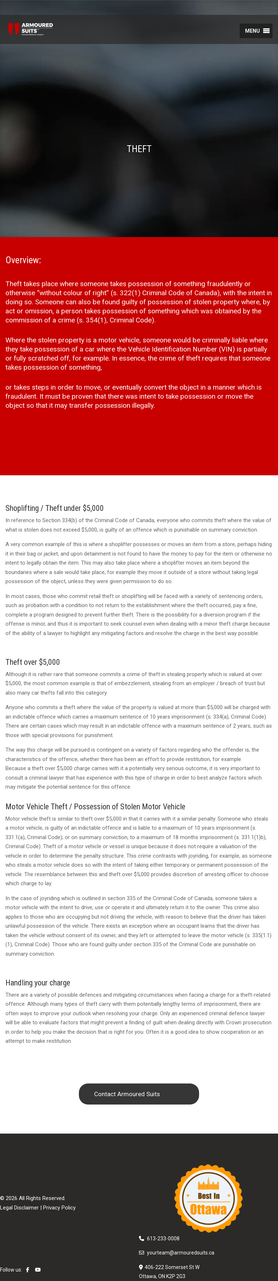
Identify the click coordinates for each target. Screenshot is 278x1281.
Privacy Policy (59, 1207)
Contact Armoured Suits (127, 1094)
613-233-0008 (163, 1238)
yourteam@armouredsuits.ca (180, 1253)
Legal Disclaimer (19, 1207)
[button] (252, 31)
